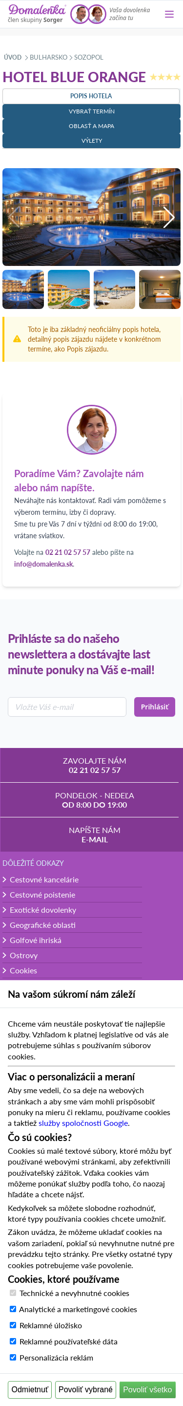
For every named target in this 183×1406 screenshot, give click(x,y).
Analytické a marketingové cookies (78, 1309)
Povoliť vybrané (86, 1389)
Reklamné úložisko (51, 1325)
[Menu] (169, 14)
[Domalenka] (37, 14)
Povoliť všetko (147, 1389)
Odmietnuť (30, 1389)
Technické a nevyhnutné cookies (74, 1292)
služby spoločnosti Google (83, 1122)
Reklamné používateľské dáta (69, 1341)
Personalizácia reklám (56, 1357)
